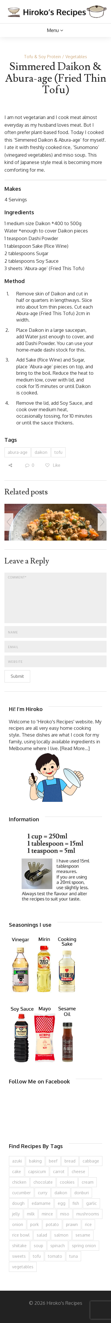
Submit (17, 676)
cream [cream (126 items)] (88, 1182)
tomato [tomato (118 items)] (55, 1256)
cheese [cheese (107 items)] (78, 1171)
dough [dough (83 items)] (18, 1203)
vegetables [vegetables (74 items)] (22, 1266)
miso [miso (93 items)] (64, 1213)
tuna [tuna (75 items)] (73, 1256)
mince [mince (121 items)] (47, 1213)
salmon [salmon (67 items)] (61, 1234)
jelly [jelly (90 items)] (16, 1213)
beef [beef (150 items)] (53, 1160)
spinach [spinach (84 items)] (57, 1245)
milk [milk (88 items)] (31, 1213)
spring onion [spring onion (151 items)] (84, 1245)
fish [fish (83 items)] (76, 1203)
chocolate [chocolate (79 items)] (43, 1182)
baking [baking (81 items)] (35, 1160)
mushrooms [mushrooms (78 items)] (87, 1213)
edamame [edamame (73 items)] (41, 1203)
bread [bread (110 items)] (70, 1160)
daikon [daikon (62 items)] (60, 1192)
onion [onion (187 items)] (17, 1224)
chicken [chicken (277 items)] (19, 1182)
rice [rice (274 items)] (88, 1224)
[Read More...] (75, 748)
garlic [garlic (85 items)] (91, 1203)
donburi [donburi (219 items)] (81, 1192)
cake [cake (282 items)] (16, 1171)
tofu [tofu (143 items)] (37, 1256)
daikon (41, 452)
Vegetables (76, 56)
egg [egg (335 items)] (61, 1203)
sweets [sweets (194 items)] (19, 1256)
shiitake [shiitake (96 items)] (19, 1245)
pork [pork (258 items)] (34, 1224)
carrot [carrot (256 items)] (59, 1171)
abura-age (18, 452)
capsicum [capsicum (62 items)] (37, 1171)
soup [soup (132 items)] (38, 1245)
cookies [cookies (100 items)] (67, 1182)
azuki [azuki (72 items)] (17, 1160)
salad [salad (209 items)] (42, 1234)
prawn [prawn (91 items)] (72, 1224)
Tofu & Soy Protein (42, 56)
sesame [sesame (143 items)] (82, 1234)
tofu (58, 452)
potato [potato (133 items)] (52, 1224)
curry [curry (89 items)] (42, 1192)
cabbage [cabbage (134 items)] (91, 1160)
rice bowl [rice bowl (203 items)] (21, 1234)
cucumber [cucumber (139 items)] (21, 1192)
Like (52, 465)
